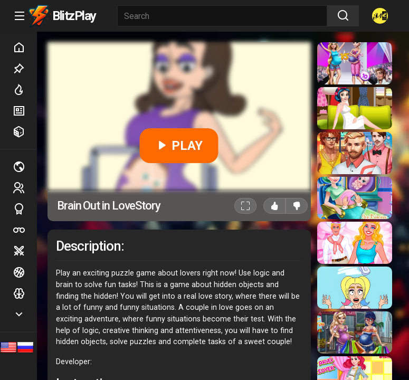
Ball (25, 272)
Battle (25, 251)
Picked (25, 68)
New (25, 110)
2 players (25, 187)
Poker (25, 230)
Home (25, 47)
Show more (25, 314)
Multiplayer (25, 166)
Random (25, 131)
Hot (25, 89)
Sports (25, 209)
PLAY (179, 145)
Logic (25, 293)
